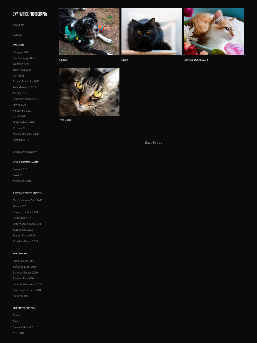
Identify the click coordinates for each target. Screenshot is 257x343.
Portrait (18, 45)
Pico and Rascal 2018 (25, 327)
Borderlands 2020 (23, 229)
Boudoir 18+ (20, 253)
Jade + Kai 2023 (22, 69)
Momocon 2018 (22, 180)
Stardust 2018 (20, 295)
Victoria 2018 (20, 128)
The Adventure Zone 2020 (27, 200)
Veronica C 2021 (22, 110)
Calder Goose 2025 (24, 260)
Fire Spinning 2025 (24, 58)
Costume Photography (27, 193)
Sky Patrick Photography (30, 14)
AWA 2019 (19, 175)
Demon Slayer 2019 (24, 235)
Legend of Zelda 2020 (25, 212)
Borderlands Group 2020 (27, 223)
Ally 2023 (18, 75)
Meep (16, 321)
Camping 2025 (21, 52)
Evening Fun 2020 (23, 278)
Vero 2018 (18, 333)
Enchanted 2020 (22, 218)
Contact (17, 34)
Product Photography (25, 151)
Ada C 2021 (20, 116)
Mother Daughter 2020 (26, 134)
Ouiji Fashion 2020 (24, 122)
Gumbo (17, 315)
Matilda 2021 (20, 93)
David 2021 (19, 104)
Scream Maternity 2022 (26, 81)
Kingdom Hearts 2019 (25, 241)
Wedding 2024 (21, 63)
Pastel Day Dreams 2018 (27, 290)
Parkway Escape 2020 (25, 272)
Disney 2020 (20, 206)
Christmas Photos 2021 (26, 99)
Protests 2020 (20, 169)
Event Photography (26, 162)
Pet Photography (24, 308)
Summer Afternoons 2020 (27, 284)
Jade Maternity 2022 (24, 87)
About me (18, 24)
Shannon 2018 (21, 139)
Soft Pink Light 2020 (25, 266)
